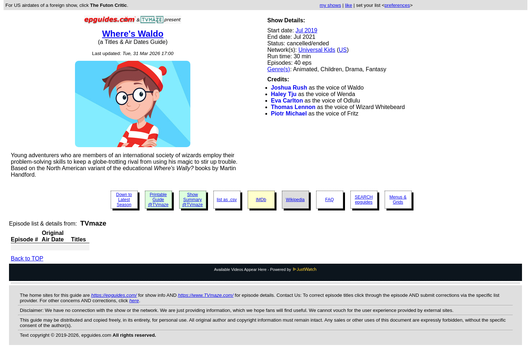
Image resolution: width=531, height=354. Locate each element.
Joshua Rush (289, 88)
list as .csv (226, 199)
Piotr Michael (289, 113)
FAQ (329, 199)
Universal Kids (316, 50)
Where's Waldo (132, 33)
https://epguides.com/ (114, 295)
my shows (330, 5)
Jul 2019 (307, 30)
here (134, 300)
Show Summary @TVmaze (192, 199)
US (343, 50)
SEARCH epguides (364, 200)
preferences (397, 5)
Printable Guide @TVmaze (158, 199)
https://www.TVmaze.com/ (206, 295)
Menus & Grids (397, 200)
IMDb (261, 199)
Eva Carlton (287, 100)
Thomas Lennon (293, 107)
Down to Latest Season (124, 199)
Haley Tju (284, 94)
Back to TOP (27, 258)
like (348, 5)
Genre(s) (278, 69)
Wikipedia (295, 199)
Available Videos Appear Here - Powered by (265, 269)
